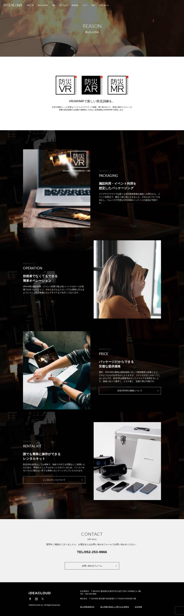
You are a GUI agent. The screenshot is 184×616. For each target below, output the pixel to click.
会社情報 (138, 607)
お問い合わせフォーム (92, 566)
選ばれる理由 (43, 5)
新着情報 (75, 5)
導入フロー (63, 5)
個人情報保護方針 (87, 607)
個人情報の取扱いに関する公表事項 (114, 607)
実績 (93, 5)
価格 (53, 5)
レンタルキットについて (54, 480)
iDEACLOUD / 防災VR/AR (11, 5)
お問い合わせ (104, 5)
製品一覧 (30, 5)
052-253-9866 (96, 552)
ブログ (84, 5)
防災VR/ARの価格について (130, 391)
